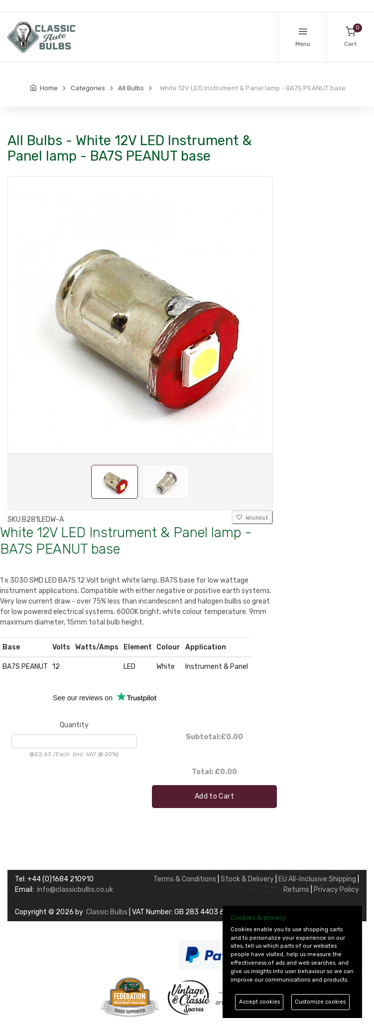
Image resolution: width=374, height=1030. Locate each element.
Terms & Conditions (184, 879)
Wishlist (252, 517)
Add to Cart (214, 796)
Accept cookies (259, 1002)
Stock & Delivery (247, 879)
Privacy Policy (336, 889)
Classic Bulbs (106, 912)
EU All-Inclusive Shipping (317, 879)
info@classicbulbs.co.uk (75, 889)
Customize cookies (320, 1002)
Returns (296, 889)
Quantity (74, 725)
